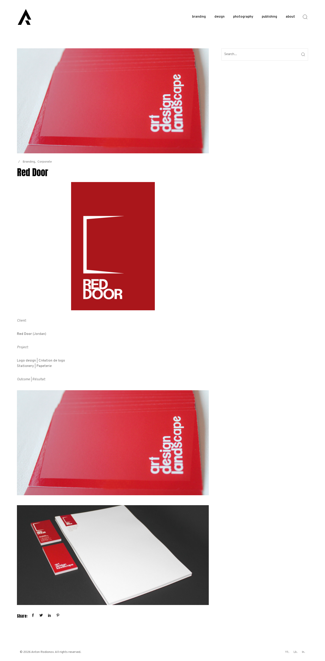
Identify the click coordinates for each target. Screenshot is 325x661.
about (290, 17)
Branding (29, 162)
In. (303, 652)
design (219, 17)
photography (243, 17)
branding (199, 17)
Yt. (287, 652)
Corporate (44, 162)
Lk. (295, 652)
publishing (269, 17)
